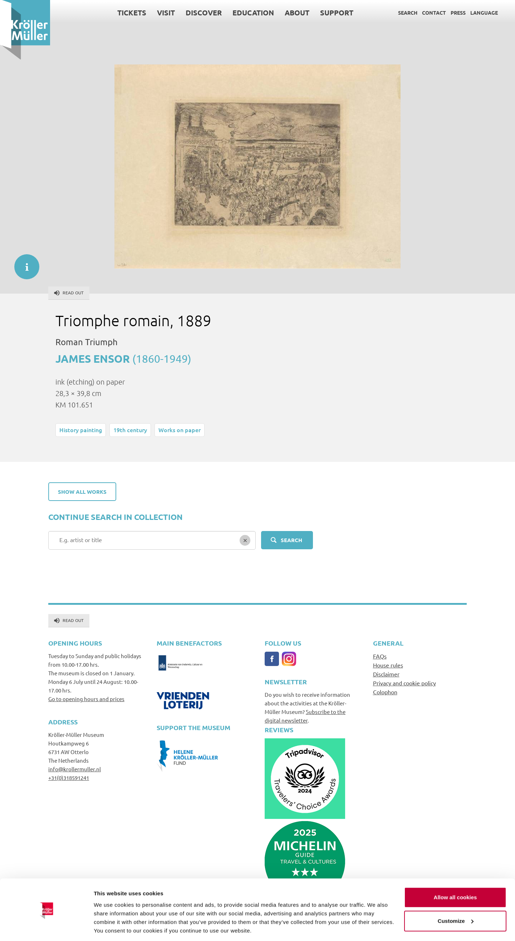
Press (458, 12)
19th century (130, 430)
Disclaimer (386, 673)
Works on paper (179, 430)
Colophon (385, 691)
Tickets (131, 12)
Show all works (82, 491)
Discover (204, 12)
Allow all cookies (455, 874)
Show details (110, 927)
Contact (434, 12)
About (297, 12)
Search (407, 12)
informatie (23, 263)
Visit (166, 12)
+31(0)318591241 (68, 777)
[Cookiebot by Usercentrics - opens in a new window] (46, 927)
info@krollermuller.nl (74, 769)
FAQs (380, 656)
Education (253, 12)
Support (336, 12)
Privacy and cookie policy (404, 682)
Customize (456, 897)
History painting (80, 430)
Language (484, 12)
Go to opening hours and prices (86, 698)
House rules (388, 665)
